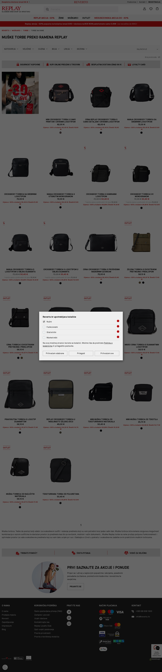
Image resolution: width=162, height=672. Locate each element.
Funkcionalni (52, 327)
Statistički (51, 332)
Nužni (49, 321)
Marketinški (52, 337)
